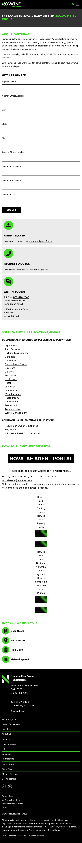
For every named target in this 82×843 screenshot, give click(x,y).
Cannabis (10, 356)
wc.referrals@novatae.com (17, 480)
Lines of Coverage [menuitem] (11, 724)
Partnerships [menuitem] (8, 759)
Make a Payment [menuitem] (10, 774)
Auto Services (12, 349)
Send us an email (13, 304)
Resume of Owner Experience (21, 425)
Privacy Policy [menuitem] (8, 796)
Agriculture (11, 345)
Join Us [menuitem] (5, 749)
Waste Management (16, 412)
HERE (21, 471)
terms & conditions (51, 830)
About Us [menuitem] (6, 734)
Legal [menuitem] (4, 807)
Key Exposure (12, 429)
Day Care (10, 368)
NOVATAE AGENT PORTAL (41, 458)
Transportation (13, 409)
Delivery (9, 371)
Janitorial (10, 386)
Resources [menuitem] (7, 739)
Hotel (8, 383)
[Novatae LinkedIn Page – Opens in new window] (10, 786)
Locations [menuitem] (6, 754)
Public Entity (12, 401)
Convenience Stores (16, 364)
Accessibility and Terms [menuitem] (12, 803)
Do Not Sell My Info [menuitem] (11, 800)
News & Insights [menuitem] (10, 744)
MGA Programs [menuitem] (9, 719)
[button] (73, 4)
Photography (12, 397)
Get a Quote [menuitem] (8, 764)
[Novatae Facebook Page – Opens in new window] (4, 786)
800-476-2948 (21, 297)
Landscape (11, 390)
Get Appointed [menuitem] (9, 779)
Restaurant (11, 405)
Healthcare (11, 379)
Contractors (11, 360)
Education (10, 375)
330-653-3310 (18, 300)
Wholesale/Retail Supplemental (22, 433)
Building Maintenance (17, 353)
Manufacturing (13, 394)
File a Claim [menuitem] (7, 769)
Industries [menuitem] (6, 729)
